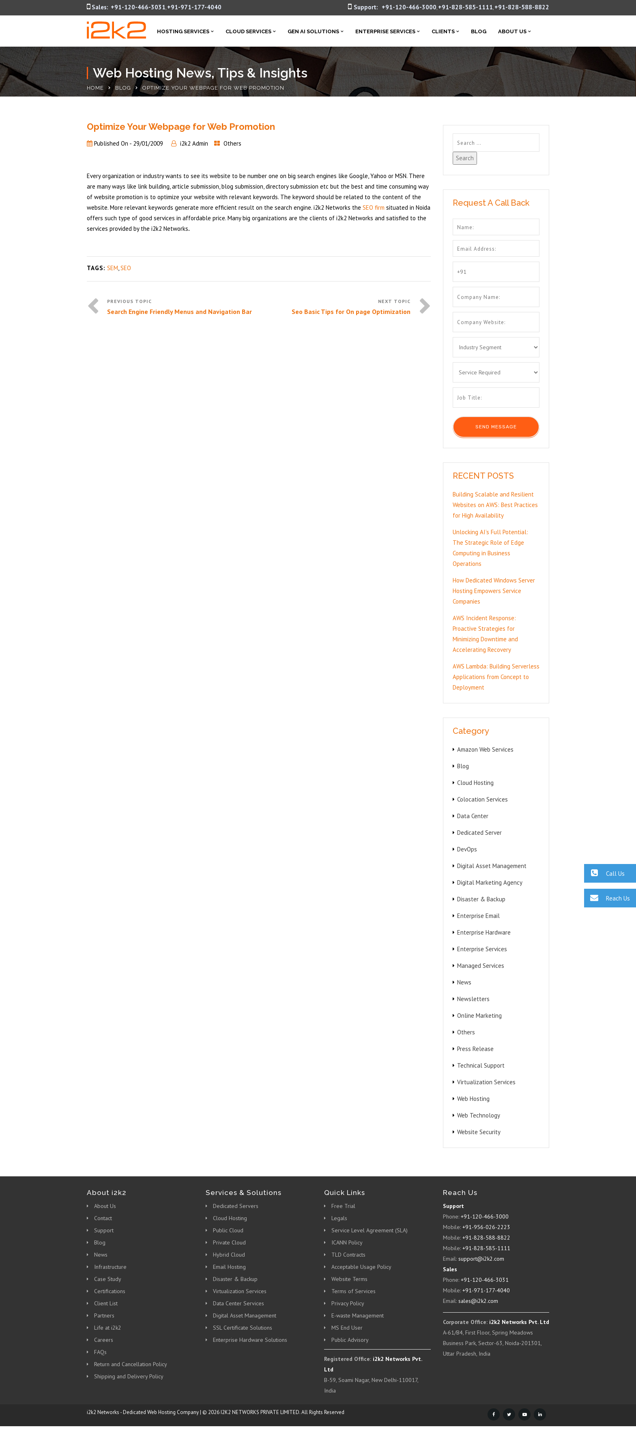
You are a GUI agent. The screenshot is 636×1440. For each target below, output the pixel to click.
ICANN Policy (347, 1242)
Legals (339, 1218)
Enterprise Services (385, 31)
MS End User (347, 1327)
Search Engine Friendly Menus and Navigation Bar (179, 311)
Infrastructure (110, 1266)
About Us (512, 31)
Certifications (109, 1291)
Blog (478, 31)
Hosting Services (183, 31)
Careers (103, 1339)
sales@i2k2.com (478, 1301)
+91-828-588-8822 (521, 7)
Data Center (472, 816)
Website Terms (349, 1279)
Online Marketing (479, 1015)
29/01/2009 (148, 143)
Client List (106, 1303)
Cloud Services (248, 31)
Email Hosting (229, 1266)
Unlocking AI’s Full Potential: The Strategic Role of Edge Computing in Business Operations (490, 547)
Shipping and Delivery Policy (128, 1376)
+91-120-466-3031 (138, 7)
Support (104, 1230)
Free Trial (343, 1206)
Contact (103, 1218)
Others (232, 143)
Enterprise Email (478, 916)
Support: (366, 7)
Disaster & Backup (481, 899)
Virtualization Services (486, 1082)
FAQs (100, 1352)
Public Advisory (350, 1339)
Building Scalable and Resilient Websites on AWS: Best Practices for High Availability (495, 504)
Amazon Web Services (485, 749)
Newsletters (473, 999)
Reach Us (607, 898)
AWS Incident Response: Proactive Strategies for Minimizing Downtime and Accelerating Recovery (485, 633)
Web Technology (478, 1115)
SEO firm (374, 207)
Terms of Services (353, 1291)
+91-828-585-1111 (465, 7)
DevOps (467, 849)
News (464, 982)
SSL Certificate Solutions (242, 1327)
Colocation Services (482, 799)
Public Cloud (228, 1230)
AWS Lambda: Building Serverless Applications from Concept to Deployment (496, 676)
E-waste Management (357, 1315)
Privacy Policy (347, 1303)
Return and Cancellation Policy (130, 1364)
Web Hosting (473, 1099)
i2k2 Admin (194, 143)
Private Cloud (229, 1242)
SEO (125, 268)
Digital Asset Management (491, 866)
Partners (104, 1315)
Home (95, 88)
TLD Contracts (348, 1254)
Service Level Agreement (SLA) (369, 1230)
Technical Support (481, 1065)
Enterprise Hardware (484, 932)
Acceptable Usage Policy (361, 1266)
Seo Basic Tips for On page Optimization (351, 311)
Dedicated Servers (235, 1206)
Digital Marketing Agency (489, 882)
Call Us (604, 873)
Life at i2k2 (107, 1327)
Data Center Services (238, 1303)
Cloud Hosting (475, 783)
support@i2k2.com (481, 1258)
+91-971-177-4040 (194, 7)
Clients (443, 31)
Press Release (475, 1049)
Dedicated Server (479, 832)
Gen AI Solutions (313, 31)
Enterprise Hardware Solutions (250, 1339)
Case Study (107, 1279)
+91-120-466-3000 (409, 7)
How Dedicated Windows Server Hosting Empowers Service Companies (494, 590)
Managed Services (480, 965)
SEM (112, 268)
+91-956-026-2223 (486, 1227)
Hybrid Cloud (229, 1254)
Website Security (479, 1132)
